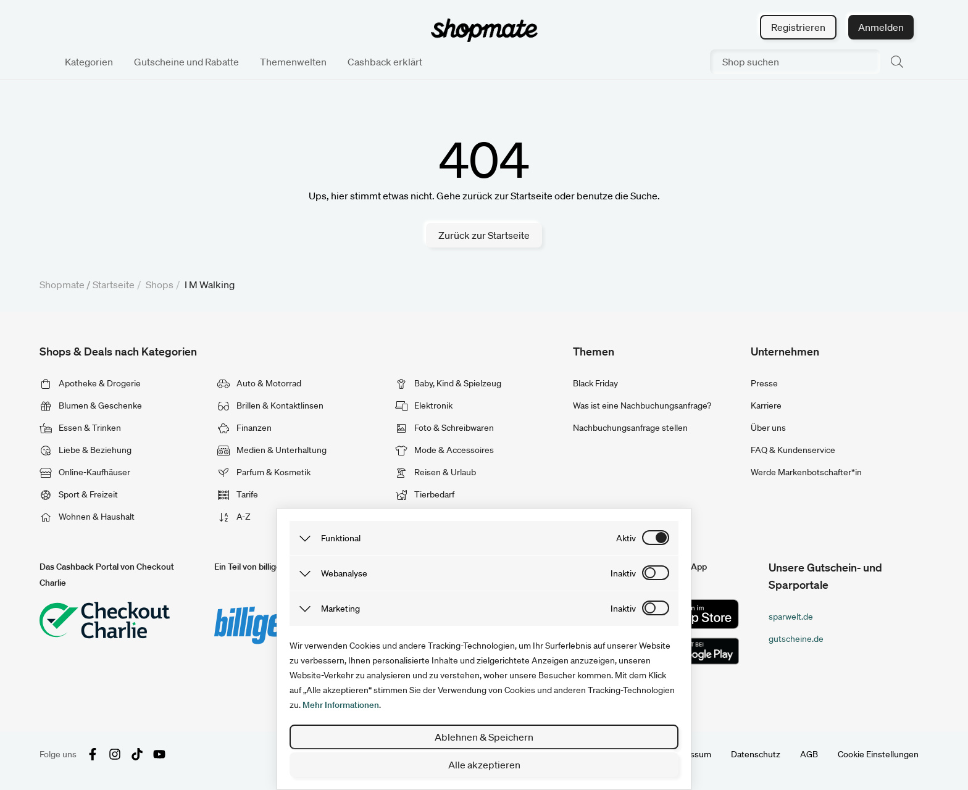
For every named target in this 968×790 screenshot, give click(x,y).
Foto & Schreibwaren (444, 427)
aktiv (626, 538)
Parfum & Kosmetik (264, 472)
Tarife (237, 494)
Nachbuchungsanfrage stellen (630, 427)
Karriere (766, 405)
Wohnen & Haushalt (87, 516)
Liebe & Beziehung (85, 449)
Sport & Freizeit (79, 494)
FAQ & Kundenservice (793, 449)
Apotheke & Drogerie (90, 383)
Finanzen (244, 427)
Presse (764, 383)
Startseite (114, 284)
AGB (809, 754)
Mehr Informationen (340, 704)
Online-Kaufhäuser (85, 472)
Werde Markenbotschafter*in (806, 472)
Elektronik (424, 405)
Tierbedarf (424, 494)
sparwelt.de (791, 616)
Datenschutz (755, 754)
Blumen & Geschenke (91, 405)
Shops (159, 284)
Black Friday (595, 383)
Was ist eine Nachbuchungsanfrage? (642, 405)
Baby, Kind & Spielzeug (448, 383)
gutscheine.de (796, 638)
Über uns (768, 427)
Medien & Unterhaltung (272, 449)
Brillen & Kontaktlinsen (270, 405)
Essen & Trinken (80, 427)
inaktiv (623, 573)
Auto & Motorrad (259, 383)
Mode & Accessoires (444, 449)
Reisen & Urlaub (435, 472)
